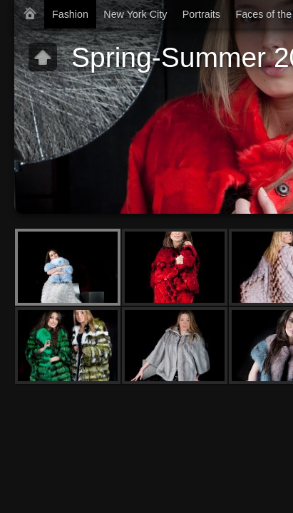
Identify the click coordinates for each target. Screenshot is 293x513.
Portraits (201, 14)
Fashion (70, 14)
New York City (135, 14)
